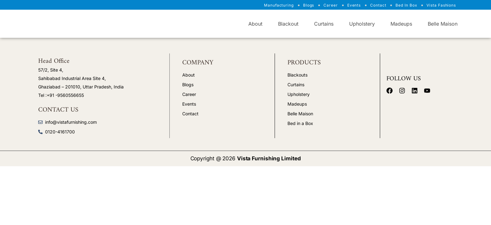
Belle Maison (442, 24)
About (255, 24)
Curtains (323, 24)
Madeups (401, 24)
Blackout (288, 24)
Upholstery (362, 24)
